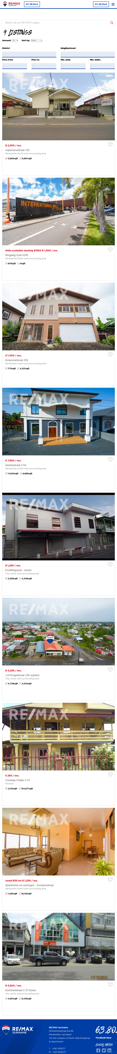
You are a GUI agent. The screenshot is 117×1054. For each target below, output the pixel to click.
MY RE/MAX (32, 4)
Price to (35, 60)
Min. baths (95, 60)
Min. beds (65, 60)
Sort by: (26, 41)
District (6, 48)
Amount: (6, 41)
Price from (7, 60)
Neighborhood (68, 48)
